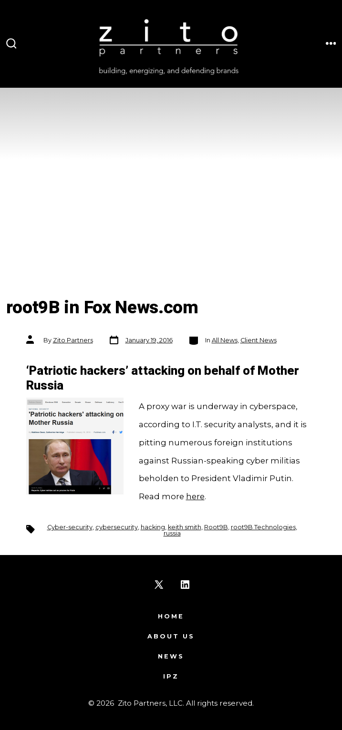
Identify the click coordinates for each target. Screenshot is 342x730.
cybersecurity (116, 527)
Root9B (216, 527)
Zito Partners (73, 340)
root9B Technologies (263, 527)
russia (172, 533)
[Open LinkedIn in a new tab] (185, 584)
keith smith (184, 527)
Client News (258, 340)
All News (225, 340)
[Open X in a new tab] (159, 584)
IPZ (171, 676)
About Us (171, 636)
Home (171, 616)
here (195, 496)
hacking (153, 527)
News (171, 656)
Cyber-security (70, 527)
